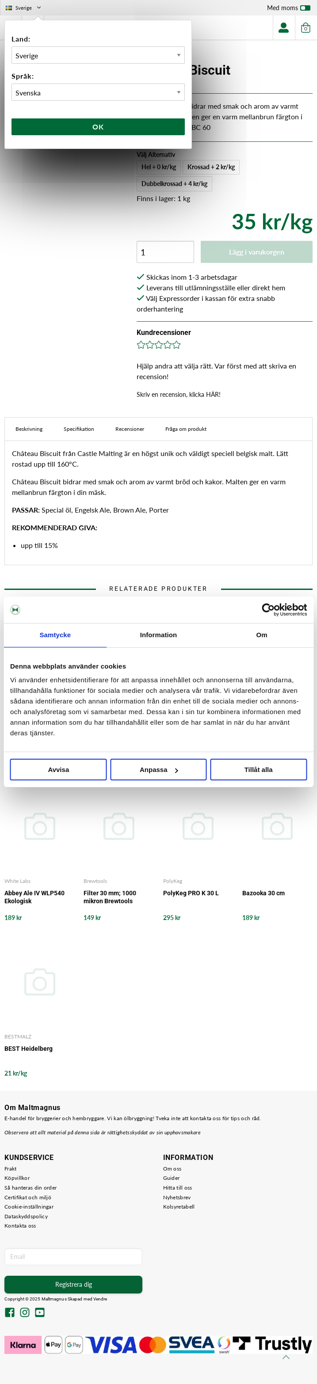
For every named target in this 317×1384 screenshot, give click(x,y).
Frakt (10, 1168)
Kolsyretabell (179, 1206)
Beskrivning (28, 429)
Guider (171, 1178)
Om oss (172, 1168)
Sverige (24, 8)
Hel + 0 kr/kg (158, 167)
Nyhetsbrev (177, 1197)
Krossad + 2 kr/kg (211, 167)
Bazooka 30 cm (263, 893)
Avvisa (58, 769)
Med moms (288, 9)
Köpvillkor (17, 1178)
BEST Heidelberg (28, 1048)
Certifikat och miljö (27, 1197)
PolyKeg (172, 881)
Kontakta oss (20, 1225)
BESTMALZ (17, 1036)
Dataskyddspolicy (26, 1216)
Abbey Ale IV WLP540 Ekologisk (34, 897)
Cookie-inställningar (28, 1206)
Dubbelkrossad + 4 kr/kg (174, 183)
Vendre (100, 1299)
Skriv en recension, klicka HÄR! (179, 394)
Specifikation (79, 429)
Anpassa (159, 769)
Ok (98, 126)
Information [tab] (158, 635)
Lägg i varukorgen (256, 251)
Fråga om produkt (185, 429)
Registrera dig (73, 1284)
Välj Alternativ (156, 154)
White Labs (17, 881)
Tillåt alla (258, 769)
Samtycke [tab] (55, 635)
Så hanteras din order (30, 1187)
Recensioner (129, 429)
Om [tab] (261, 635)
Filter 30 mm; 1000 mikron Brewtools (110, 897)
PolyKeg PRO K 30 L (191, 893)
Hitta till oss (177, 1187)
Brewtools (95, 881)
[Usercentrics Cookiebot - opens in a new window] (268, 609)
